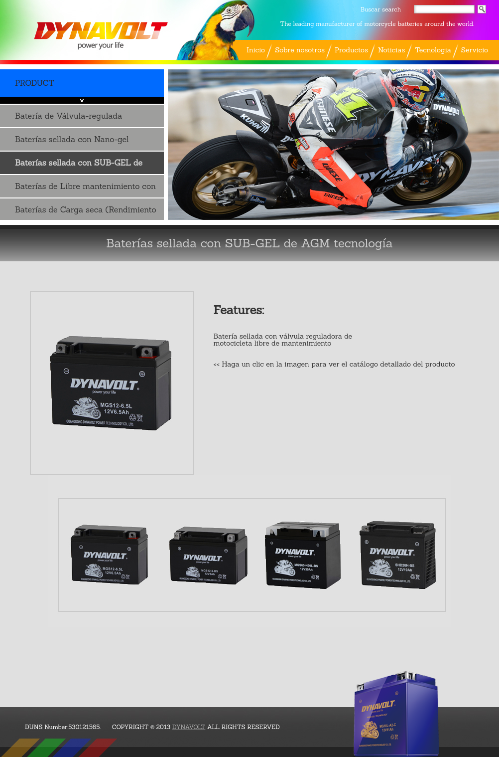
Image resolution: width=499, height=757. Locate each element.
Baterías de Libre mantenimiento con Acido (85, 189)
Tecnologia (433, 49)
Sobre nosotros (300, 49)
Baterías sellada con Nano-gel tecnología (72, 142)
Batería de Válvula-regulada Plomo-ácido (68, 119)
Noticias (391, 49)
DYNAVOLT (189, 727)
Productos (351, 49)
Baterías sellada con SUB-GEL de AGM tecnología (78, 166)
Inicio (256, 49)
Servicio (474, 49)
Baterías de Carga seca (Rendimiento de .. (85, 212)
